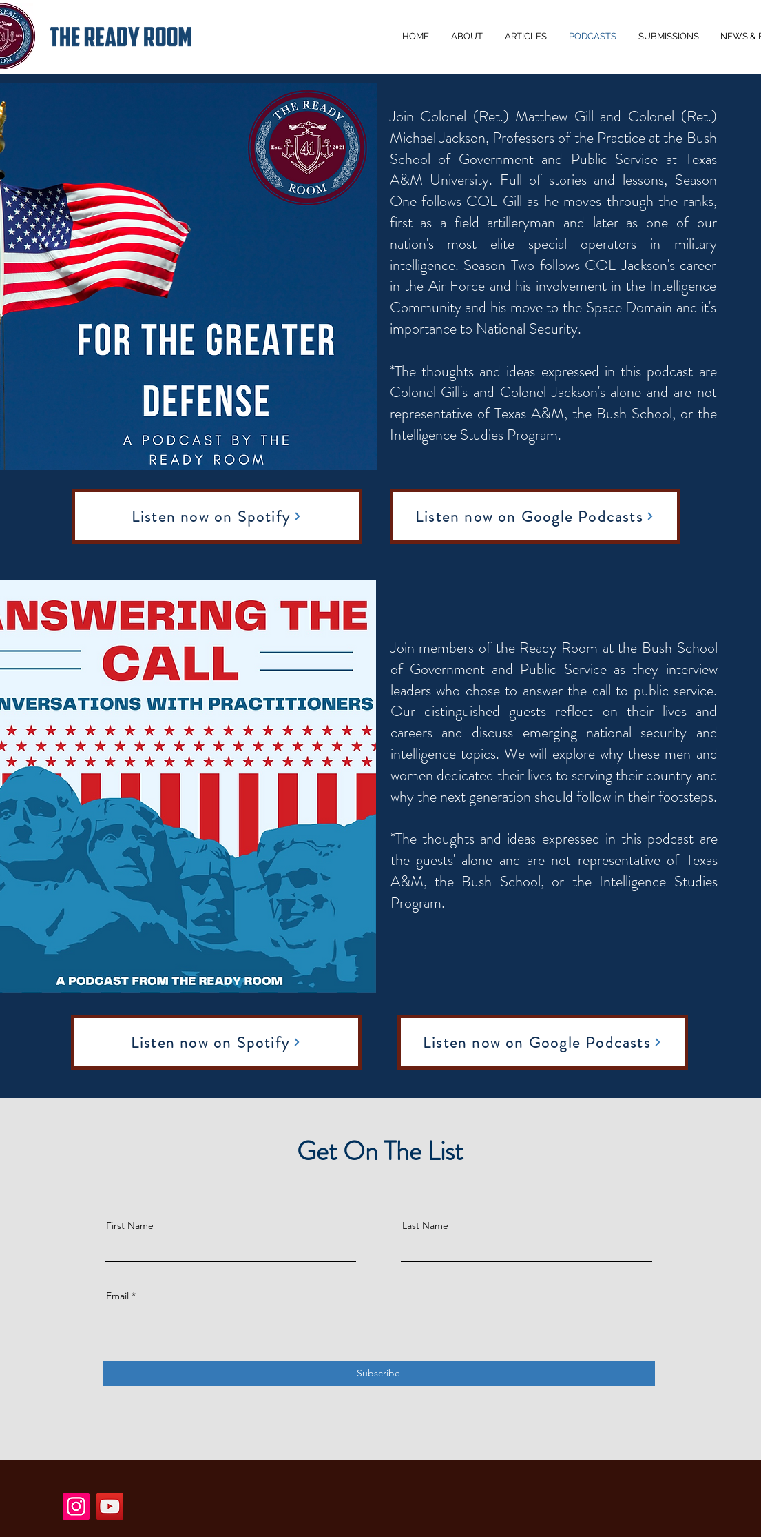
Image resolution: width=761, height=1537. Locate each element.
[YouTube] (109, 1506)
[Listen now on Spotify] (217, 516)
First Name (130, 1225)
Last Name (425, 1225)
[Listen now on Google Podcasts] (535, 516)
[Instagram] (76, 1506)
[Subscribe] (379, 1373)
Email (117, 1296)
